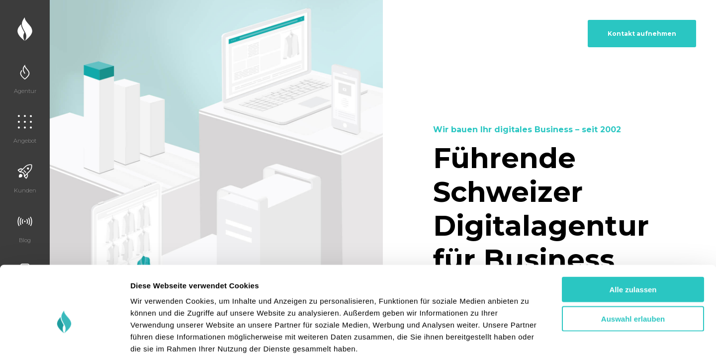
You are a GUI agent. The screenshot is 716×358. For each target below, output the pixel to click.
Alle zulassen (632, 239)
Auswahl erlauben (633, 268)
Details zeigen (529, 338)
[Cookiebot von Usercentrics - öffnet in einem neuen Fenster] (64, 338)
